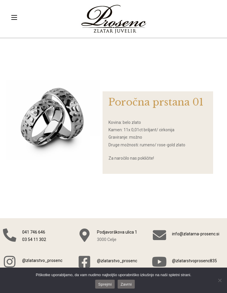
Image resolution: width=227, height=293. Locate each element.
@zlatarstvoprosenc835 (194, 260)
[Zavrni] (220, 280)
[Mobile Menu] (14, 17)
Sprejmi (105, 284)
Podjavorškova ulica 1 (117, 232)
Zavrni (126, 284)
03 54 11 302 (34, 239)
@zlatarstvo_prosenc (42, 260)
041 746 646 (33, 232)
